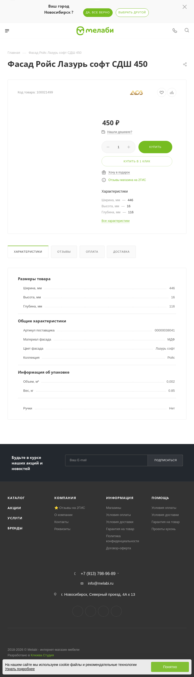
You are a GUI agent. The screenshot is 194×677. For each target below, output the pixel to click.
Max (116, 611)
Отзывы (64, 251)
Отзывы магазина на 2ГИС (127, 180)
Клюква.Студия (42, 655)
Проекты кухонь (164, 529)
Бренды (15, 528)
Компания (65, 498)
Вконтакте (77, 611)
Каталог (16, 498)
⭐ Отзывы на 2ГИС (69, 508)
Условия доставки (119, 522)
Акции (14, 508)
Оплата (92, 251)
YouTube (103, 611)
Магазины (113, 508)
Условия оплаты (118, 515)
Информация (120, 498)
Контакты (61, 522)
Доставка (121, 251)
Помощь (160, 498)
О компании (63, 515)
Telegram (90, 611)
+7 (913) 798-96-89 (98, 574)
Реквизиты (62, 529)
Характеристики (28, 251)
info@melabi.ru (100, 583)
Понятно (170, 667)
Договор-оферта (118, 548)
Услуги (15, 518)
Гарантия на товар (120, 529)
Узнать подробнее (20, 669)
